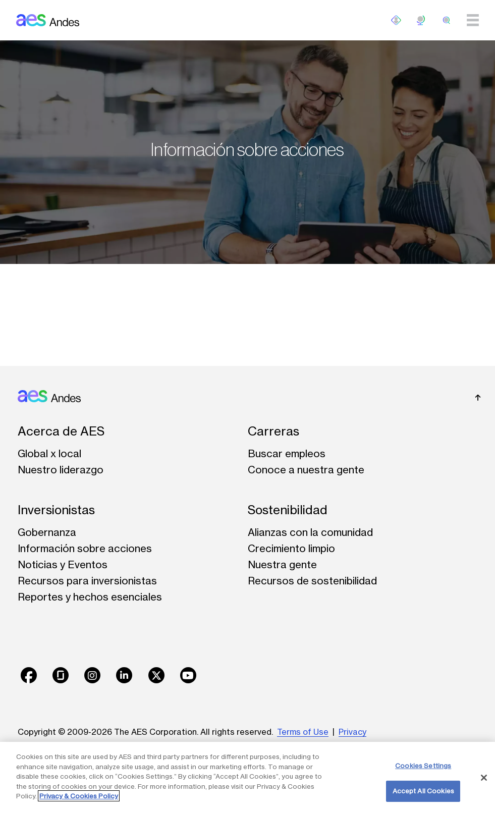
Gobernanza (47, 532)
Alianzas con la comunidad (310, 532)
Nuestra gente (282, 564)
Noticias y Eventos (62, 564)
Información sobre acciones (85, 548)
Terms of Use (302, 732)
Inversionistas (56, 510)
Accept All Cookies (423, 791)
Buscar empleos (286, 453)
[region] (247, 777)
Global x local (49, 453)
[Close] (484, 778)
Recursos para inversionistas (87, 580)
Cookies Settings (423, 766)
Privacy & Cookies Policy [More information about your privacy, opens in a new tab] (78, 796)
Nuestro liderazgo (60, 469)
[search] (447, 20)
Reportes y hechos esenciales (90, 596)
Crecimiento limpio (291, 548)
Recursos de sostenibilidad (312, 580)
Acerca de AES (61, 431)
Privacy (352, 732)
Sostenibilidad (287, 510)
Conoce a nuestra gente (306, 469)
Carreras (273, 431)
